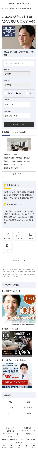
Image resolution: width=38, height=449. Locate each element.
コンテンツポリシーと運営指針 (10, 435)
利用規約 (28, 434)
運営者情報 (27, 428)
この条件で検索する (19, 124)
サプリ (9, 413)
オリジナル (28, 407)
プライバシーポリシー (28, 439)
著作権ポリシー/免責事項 (10, 439)
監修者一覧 (10, 431)
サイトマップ (19, 442)
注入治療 (10, 407)
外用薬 (28, 402)
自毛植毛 (28, 413)
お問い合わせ (10, 428)
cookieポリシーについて (28, 431)
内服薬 (9, 402)
